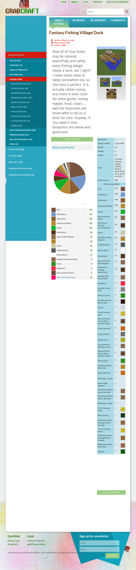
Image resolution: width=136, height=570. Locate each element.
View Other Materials (66, 277)
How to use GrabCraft (118, 2)
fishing (118, 166)
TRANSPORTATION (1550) (20, 168)
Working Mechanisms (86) (21, 175)
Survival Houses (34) (20, 116)
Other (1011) (16, 125)
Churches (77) (16, 65)
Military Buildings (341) (21, 139)
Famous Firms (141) (18, 70)
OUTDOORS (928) (16, 149)
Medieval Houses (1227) (21, 97)
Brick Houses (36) (19, 107)
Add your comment (111, 492)
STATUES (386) (15, 155)
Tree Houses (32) (18, 111)
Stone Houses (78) (19, 88)
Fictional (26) (16, 74)
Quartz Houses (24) (20, 102)
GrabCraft (13, 180)
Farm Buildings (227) (19, 135)
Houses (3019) (16, 79)
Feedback (97, 2)
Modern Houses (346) (21, 93)
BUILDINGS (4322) (16, 55)
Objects (75, 2)
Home (64, 2)
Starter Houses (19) (20, 121)
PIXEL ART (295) (15, 162)
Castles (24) (15, 60)
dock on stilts (119, 175)
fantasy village (118, 162)
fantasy (118, 159)
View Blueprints (72, 139)
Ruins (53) (14, 144)
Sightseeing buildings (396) (22, 130)
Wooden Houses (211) (21, 84)
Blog (86, 2)
